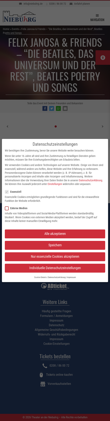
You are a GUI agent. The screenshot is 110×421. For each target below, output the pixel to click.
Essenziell (14, 188)
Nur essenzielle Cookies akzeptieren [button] (55, 253)
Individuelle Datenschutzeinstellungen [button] (55, 264)
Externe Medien (17, 205)
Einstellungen (55, 180)
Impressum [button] (71, 274)
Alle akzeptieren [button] (55, 230)
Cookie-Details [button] (40, 274)
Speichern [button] (55, 242)
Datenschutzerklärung (90, 176)
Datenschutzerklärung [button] (56, 274)
